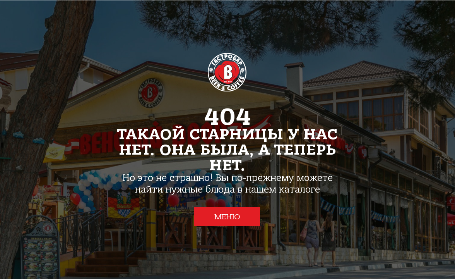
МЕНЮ (227, 216)
